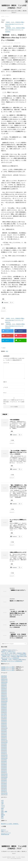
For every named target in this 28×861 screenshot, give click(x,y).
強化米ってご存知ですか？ (17, 600)
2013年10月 (4, 758)
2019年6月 (4, 707)
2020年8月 (4, 685)
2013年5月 (4, 766)
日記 (2, 810)
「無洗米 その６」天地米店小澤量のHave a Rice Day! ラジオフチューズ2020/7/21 (14, 24)
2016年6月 (4, 720)
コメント (6, 362)
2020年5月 (4, 690)
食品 (2, 818)
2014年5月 (4, 747)
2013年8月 (4, 761)
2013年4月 (4, 767)
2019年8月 (4, 704)
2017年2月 (4, 717)
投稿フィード (4, 831)
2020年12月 (4, 679)
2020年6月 (4, 688)
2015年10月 (4, 728)
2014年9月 (4, 744)
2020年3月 (4, 693)
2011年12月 (4, 793)
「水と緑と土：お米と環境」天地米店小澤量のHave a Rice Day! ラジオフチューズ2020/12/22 (18, 614)
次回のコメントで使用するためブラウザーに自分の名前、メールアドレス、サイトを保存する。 (13, 401)
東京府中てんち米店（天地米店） (10, 823)
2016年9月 (4, 718)
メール (5, 387)
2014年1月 (4, 753)
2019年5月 (4, 709)
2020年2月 (4, 695)
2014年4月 (4, 748)
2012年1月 (4, 791)
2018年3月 (4, 712)
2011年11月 (4, 794)
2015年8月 (4, 731)
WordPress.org (5, 834)
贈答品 (3, 814)
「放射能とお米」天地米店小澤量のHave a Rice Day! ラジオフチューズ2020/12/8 (18, 625)
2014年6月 (4, 745)
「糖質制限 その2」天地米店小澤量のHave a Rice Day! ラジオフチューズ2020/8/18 (15, 29)
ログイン (3, 829)
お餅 (2, 803)
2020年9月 (4, 684)
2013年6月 (4, 764)
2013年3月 (4, 769)
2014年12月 (4, 740)
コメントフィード (6, 832)
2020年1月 (4, 696)
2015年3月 (4, 736)
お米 (2, 802)
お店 (2, 800)
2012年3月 (4, 788)
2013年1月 (4, 772)
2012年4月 (4, 786)
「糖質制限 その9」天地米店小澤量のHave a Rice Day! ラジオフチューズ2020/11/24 (18, 636)
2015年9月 (4, 729)
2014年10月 (4, 742)
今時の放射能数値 (14, 419)
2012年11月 (4, 775)
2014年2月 (4, 752)
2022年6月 (4, 676)
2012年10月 (4, 777)
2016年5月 (4, 721)
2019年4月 (4, 710)
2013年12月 (4, 755)
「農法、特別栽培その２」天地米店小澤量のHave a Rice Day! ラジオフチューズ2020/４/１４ (18, 487)
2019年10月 (4, 701)
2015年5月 (4, 734)
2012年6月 (4, 783)
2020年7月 (4, 687)
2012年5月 (4, 785)
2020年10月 (4, 682)
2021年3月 (4, 677)
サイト (4, 392)
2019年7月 (4, 706)
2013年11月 (4, 756)
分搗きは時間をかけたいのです (18, 552)
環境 (2, 813)
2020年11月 (4, 680)
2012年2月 (4, 790)
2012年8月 (4, 780)
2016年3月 (4, 725)
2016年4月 (4, 723)
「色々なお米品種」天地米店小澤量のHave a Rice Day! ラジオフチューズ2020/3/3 (18, 452)
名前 (5, 381)
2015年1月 (4, 739)
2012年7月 (4, 782)
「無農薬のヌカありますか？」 (18, 590)
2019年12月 (4, 698)
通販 (2, 816)
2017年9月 (4, 714)
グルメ (3, 805)
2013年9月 (4, 759)
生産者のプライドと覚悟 (7, 667)
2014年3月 (4, 750)
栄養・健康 (4, 811)
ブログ (3, 347)
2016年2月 (4, 726)
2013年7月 (4, 763)
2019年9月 (4, 703)
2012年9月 (4, 778)
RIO (7, 351)
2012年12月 (4, 774)
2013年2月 (4, 771)
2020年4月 (4, 691)
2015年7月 (4, 733)
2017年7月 (4, 715)
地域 (2, 808)
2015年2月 (4, 737)
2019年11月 (4, 699)
